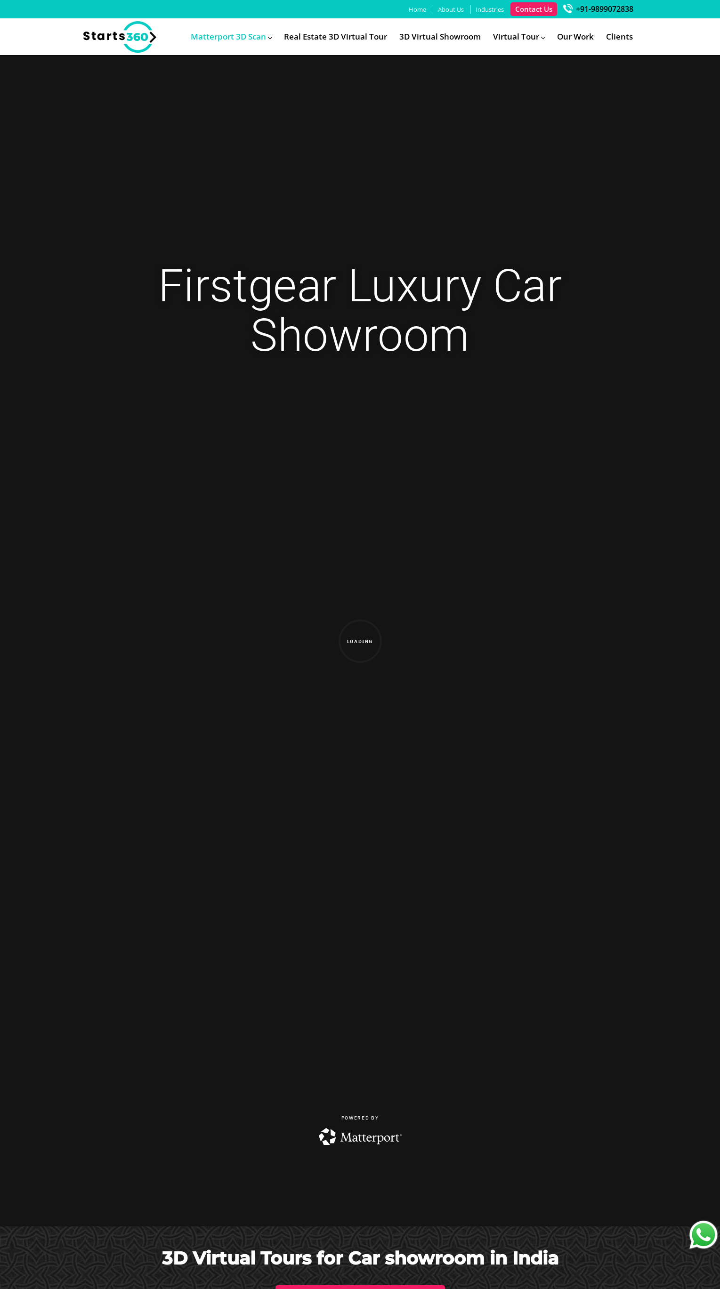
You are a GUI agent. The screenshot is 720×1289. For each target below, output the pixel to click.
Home (417, 9)
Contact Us (533, 9)
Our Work (575, 36)
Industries (490, 9)
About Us (451, 9)
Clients (619, 36)
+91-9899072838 (598, 9)
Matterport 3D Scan (228, 36)
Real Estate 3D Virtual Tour (335, 36)
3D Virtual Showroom (440, 36)
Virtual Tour (516, 36)
